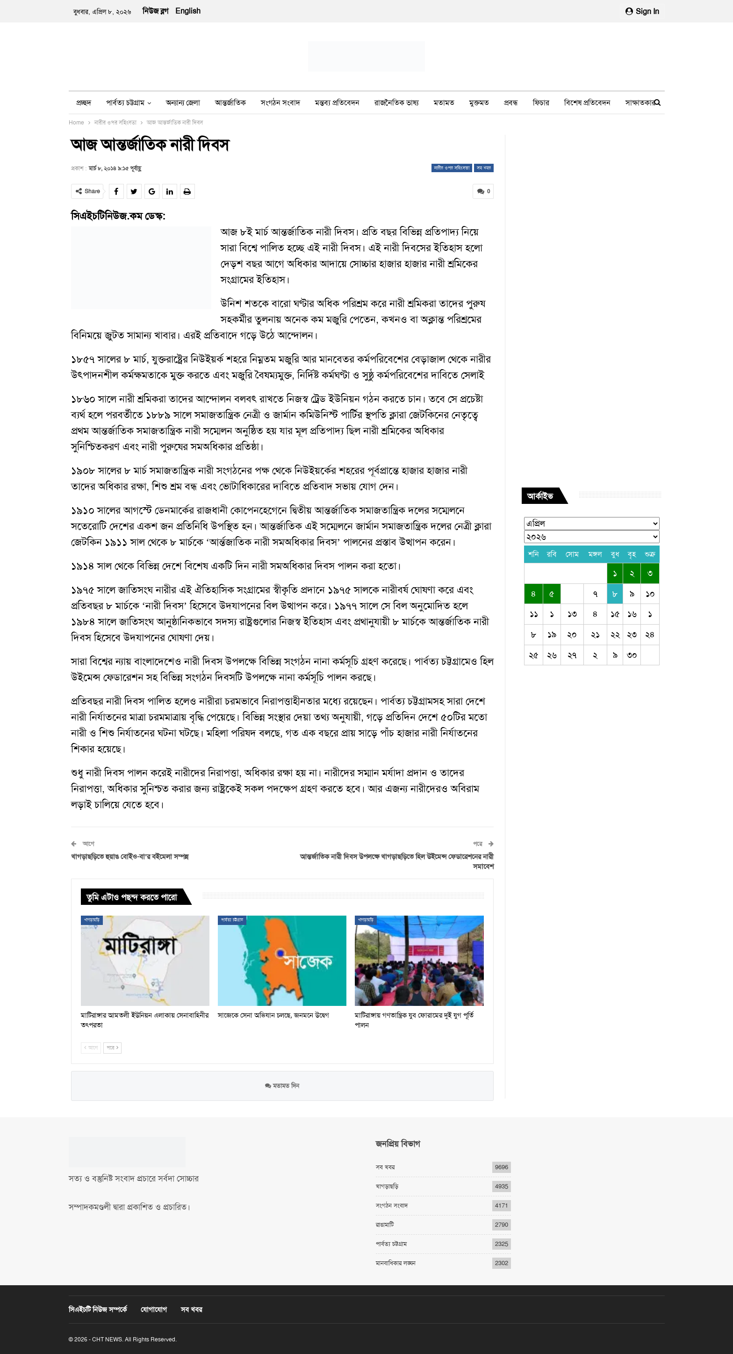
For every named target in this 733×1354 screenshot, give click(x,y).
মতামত (444, 103)
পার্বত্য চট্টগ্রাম (125, 103)
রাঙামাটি (385, 1225)
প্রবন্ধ (511, 103)
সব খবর (484, 168)
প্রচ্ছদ (83, 103)
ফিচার (541, 103)
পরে (112, 1047)
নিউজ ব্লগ (155, 11)
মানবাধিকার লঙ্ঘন (396, 1263)
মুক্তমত (479, 103)
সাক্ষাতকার (640, 103)
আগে (91, 1047)
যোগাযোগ (154, 1309)
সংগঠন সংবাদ (280, 103)
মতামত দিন (282, 1085)
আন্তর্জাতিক (230, 103)
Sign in (642, 11)
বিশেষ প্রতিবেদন (587, 103)
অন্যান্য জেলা (183, 103)
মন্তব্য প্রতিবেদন (337, 103)
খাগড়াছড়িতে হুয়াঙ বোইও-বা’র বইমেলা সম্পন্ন (130, 856)
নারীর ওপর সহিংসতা (451, 168)
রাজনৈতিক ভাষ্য (396, 103)
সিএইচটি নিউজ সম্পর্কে (98, 1309)
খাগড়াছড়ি (92, 920)
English (188, 11)
